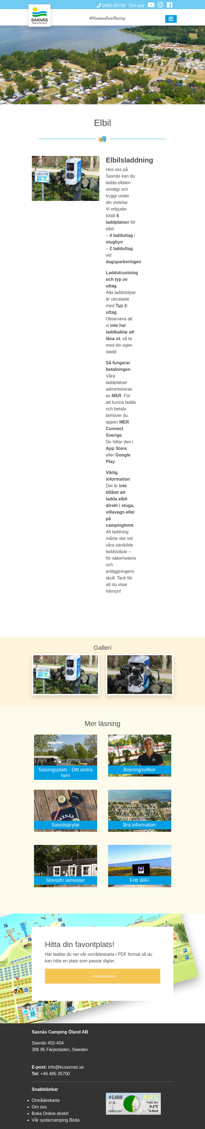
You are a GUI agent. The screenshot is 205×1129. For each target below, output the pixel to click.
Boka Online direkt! (50, 1113)
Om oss (136, 5)
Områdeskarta (46, 1100)
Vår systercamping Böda (56, 1120)
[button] (171, 19)
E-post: (39, 1067)
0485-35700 (111, 5)
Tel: (35, 1073)
